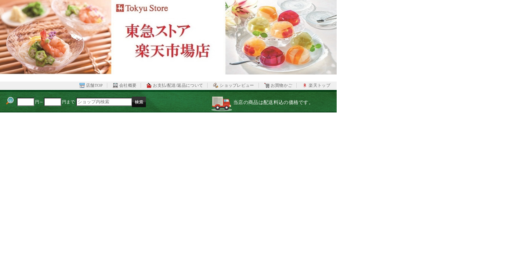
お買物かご (281, 85)
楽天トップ (319, 85)
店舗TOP (94, 85)
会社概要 (127, 85)
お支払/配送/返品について (178, 85)
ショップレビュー (237, 85)
